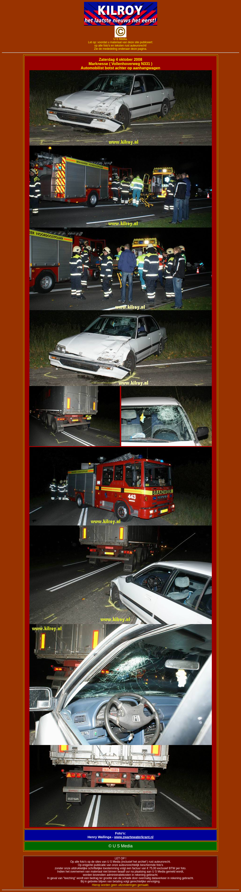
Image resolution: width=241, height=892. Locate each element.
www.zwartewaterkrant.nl (133, 837)
